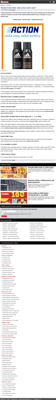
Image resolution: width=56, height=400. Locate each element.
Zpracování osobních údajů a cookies (25, 399)
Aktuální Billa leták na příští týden (41, 168)
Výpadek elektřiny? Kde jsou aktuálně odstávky (10, 297)
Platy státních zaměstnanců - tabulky (8, 272)
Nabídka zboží (17, 19)
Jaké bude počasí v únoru (6, 247)
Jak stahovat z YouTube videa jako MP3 (9, 387)
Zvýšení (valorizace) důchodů (7, 270)
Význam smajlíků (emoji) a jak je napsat (9, 303)
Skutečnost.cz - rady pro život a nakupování (10, 223)
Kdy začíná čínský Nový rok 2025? (8, 249)
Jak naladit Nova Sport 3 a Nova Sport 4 (9, 368)
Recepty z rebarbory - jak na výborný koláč (9, 326)
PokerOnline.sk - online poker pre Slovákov (37, 238)
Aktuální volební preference (7, 266)
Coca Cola (33, 99)
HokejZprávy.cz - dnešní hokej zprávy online (10, 232)
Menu (54, 2)
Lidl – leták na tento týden (6, 339)
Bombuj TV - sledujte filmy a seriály (8, 385)
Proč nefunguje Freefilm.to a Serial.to (8, 389)
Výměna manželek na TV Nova (7, 278)
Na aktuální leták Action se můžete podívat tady (13, 131)
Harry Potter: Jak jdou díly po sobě (8, 285)
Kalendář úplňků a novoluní (7, 358)
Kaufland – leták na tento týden (7, 341)
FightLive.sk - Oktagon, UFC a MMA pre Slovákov (11, 238)
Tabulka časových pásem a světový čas (9, 295)
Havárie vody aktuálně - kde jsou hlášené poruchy (10, 299)
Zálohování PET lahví (6, 318)
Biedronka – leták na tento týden (7, 351)
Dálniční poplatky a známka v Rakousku (9, 314)
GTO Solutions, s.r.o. (37, 399)
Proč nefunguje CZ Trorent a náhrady (8, 393)
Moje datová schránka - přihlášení (8, 308)
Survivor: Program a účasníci (7, 289)
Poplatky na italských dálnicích (7, 316)
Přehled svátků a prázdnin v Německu (8, 356)
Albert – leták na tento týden (7, 343)
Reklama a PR (3, 399)
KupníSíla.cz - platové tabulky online (36, 223)
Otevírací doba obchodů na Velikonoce (9, 337)
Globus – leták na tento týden (7, 349)
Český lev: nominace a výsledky (7, 251)
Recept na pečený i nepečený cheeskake (9, 328)
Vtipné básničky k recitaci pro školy (8, 379)
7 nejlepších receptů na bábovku (7, 324)
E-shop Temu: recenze (6, 257)
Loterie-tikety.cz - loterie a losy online (36, 228)
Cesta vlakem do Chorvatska (7, 372)
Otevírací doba (26, 19)
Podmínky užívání (14, 399)
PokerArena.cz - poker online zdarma (36, 232)
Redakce (13, 9)
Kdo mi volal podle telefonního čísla (8, 370)
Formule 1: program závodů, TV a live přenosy (10, 320)
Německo (20, 86)
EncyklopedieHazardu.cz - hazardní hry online (38, 226)
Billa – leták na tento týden (6, 345)
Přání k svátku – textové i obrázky (8, 377)
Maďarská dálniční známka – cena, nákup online (10, 310)
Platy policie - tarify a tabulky (7, 274)
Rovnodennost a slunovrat (6, 364)
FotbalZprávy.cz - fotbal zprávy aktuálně (10, 230)
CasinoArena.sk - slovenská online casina (37, 236)
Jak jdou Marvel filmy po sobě (7, 282)
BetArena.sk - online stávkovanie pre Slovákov (11, 236)
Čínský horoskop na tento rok (7, 362)
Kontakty (8, 399)
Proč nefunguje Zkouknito (6, 391)
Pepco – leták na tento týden (7, 347)
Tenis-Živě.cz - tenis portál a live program (10, 234)
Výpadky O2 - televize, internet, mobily (9, 301)
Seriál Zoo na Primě (5, 287)
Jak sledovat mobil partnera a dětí (8, 293)
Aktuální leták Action (37, 19)
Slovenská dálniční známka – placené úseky (9, 312)
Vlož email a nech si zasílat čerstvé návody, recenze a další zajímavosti (19, 209)
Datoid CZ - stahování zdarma (7, 395)
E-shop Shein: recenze (6, 259)
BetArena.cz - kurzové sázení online (9, 226)
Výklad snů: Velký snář (6, 360)
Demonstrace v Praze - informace (8, 268)
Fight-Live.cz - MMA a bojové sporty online (10, 228)
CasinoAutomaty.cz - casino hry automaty (37, 230)
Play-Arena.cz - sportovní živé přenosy (36, 234)
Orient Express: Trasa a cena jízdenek (8, 366)
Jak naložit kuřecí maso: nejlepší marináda (9, 333)
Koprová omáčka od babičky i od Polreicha (9, 331)
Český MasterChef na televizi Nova (8, 280)
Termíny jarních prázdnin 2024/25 (8, 253)
